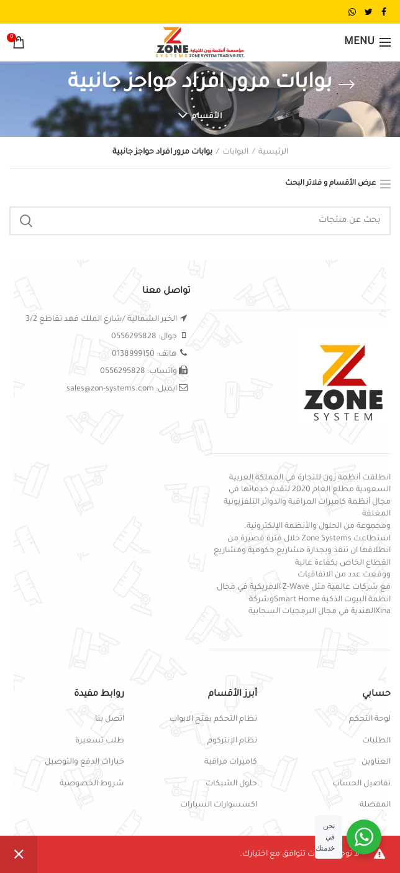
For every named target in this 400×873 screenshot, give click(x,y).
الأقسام (206, 117)
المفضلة (375, 805)
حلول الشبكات (231, 784)
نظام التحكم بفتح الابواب (213, 719)
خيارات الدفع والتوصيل (84, 762)
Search (26, 220)
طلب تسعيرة (99, 741)
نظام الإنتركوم (232, 741)
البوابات (235, 152)
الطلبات (376, 741)
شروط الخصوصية (92, 784)
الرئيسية (273, 152)
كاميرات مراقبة (230, 762)
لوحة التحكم (370, 719)
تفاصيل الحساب (361, 784)
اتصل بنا (109, 719)
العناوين (376, 762)
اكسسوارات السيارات (218, 805)
